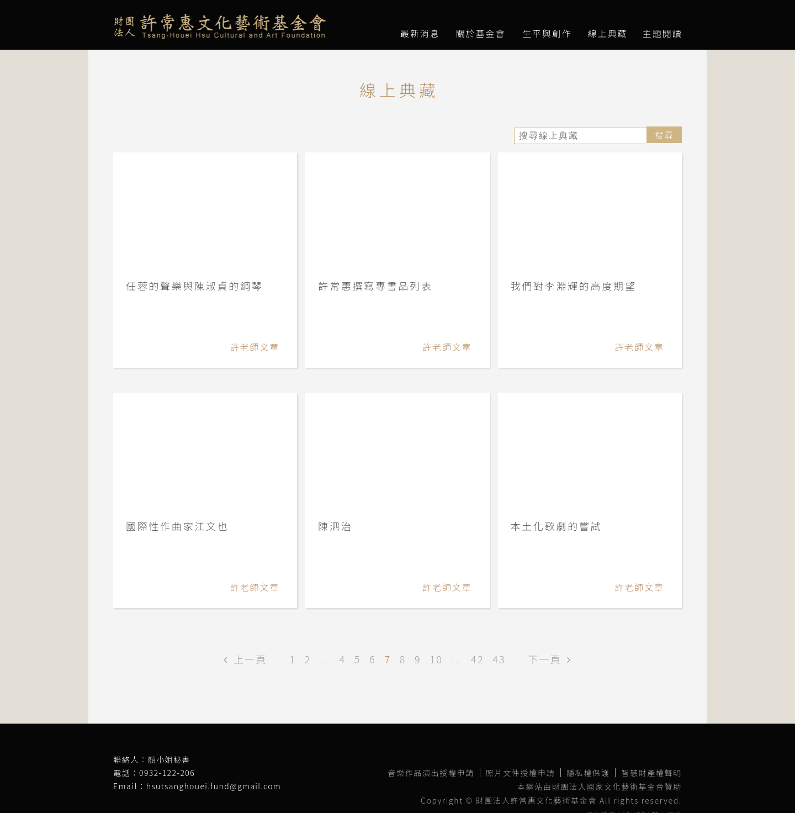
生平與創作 (547, 33)
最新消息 (420, 33)
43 (499, 659)
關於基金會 (481, 33)
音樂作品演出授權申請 (431, 772)
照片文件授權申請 (520, 772)
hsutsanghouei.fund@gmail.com (213, 785)
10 (436, 659)
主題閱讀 (662, 33)
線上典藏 (608, 33)
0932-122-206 (167, 772)
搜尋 (664, 134)
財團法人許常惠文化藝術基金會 (219, 26)
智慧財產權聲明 (651, 772)
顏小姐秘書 (169, 759)
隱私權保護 (588, 772)
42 (477, 659)
